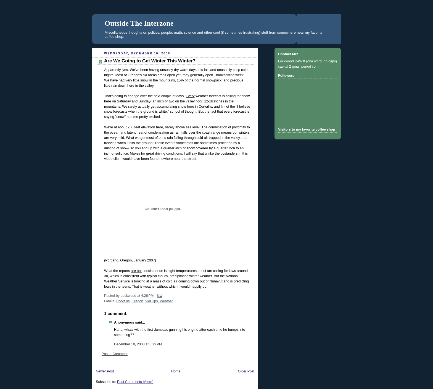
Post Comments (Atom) (135, 382)
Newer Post (105, 371)
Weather (166, 301)
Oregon (137, 301)
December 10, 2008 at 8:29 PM (138, 344)
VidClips (151, 301)
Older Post (246, 371)
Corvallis (123, 301)
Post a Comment (115, 354)
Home (176, 371)
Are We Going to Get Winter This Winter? (150, 60)
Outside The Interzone (139, 23)
